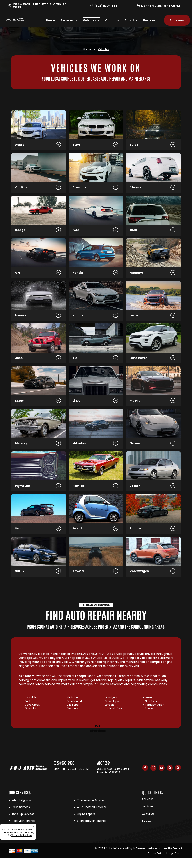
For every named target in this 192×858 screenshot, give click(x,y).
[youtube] (162, 768)
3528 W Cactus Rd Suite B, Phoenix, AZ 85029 (39, 5)
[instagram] (153, 768)
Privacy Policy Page (21, 835)
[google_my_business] (178, 768)
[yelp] (170, 768)
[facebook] (145, 768)
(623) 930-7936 (106, 6)
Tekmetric (178, 848)
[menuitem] (53, 20)
